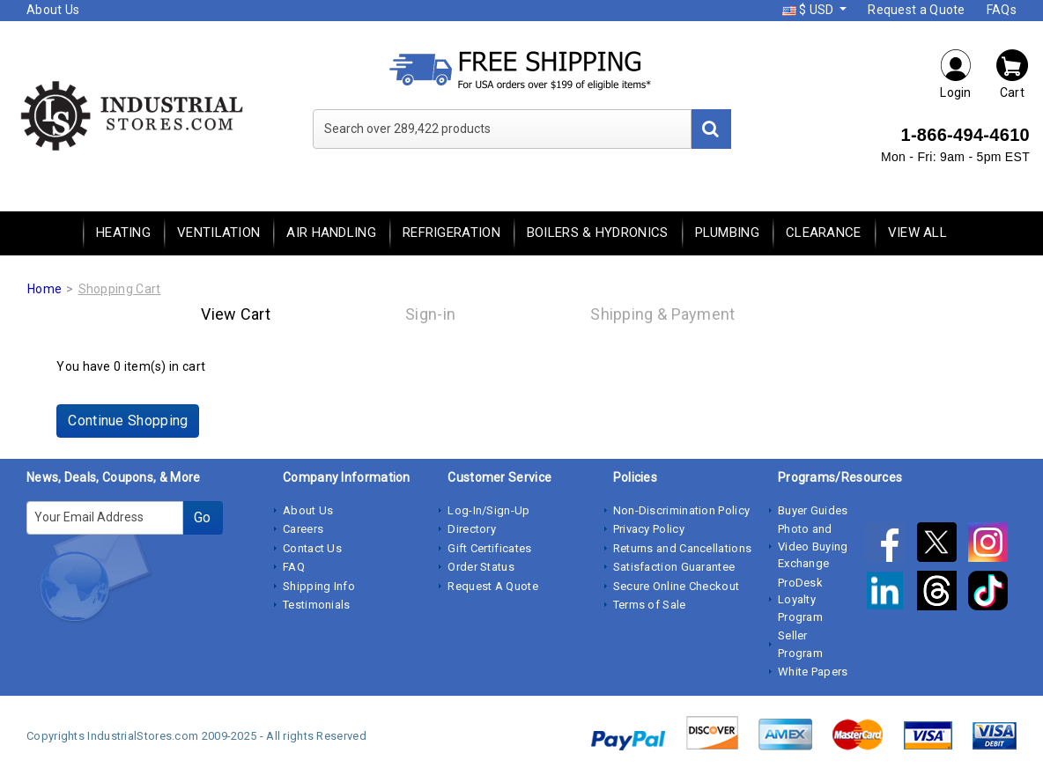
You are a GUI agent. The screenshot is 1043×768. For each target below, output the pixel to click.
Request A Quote (493, 586)
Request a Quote (916, 10)
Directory (472, 528)
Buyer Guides (813, 510)
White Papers (813, 671)
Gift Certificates (489, 548)
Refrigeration (451, 232)
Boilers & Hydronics (598, 232)
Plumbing (727, 232)
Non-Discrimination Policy (682, 510)
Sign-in (430, 314)
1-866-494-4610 (965, 134)
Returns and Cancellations (682, 548)
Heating (123, 232)
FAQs (1002, 10)
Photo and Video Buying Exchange (813, 546)
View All (917, 232)
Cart (1012, 74)
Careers (303, 528)
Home (44, 289)
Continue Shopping (128, 420)
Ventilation (218, 232)
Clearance (824, 232)
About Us (52, 10)
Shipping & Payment (662, 314)
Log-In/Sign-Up (488, 510)
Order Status (481, 566)
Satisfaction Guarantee (674, 566)
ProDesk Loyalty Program (800, 600)
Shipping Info (319, 586)
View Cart (235, 314)
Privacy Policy (648, 528)
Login (955, 74)
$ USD (809, 10)
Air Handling (331, 232)
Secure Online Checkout (676, 586)
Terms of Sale (649, 604)
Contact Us (312, 548)
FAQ (294, 566)
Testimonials (317, 604)
